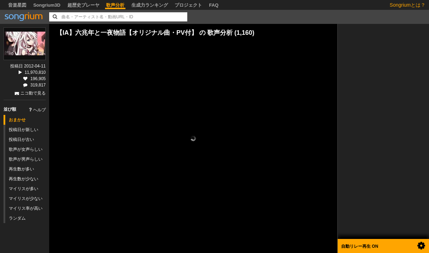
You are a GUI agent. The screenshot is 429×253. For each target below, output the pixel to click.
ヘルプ (37, 110)
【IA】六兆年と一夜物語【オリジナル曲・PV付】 (126, 32)
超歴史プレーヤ (83, 5)
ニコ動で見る (33, 93)
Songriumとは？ (407, 5)
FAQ (214, 5)
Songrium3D (46, 5)
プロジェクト (188, 5)
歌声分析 (115, 5)
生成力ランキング (149, 5)
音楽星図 (17, 5)
